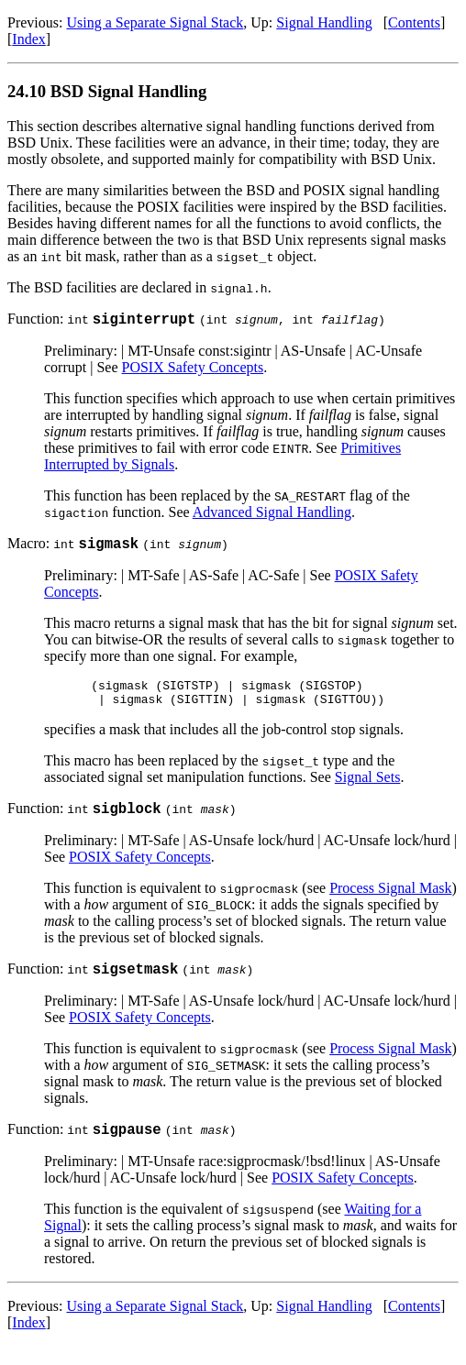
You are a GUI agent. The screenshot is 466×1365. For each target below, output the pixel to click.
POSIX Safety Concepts (193, 370)
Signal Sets (368, 788)
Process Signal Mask (390, 901)
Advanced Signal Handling (272, 515)
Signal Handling (324, 22)
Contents (414, 22)
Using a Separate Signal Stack (154, 22)
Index (28, 39)
